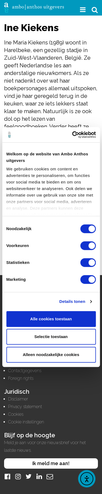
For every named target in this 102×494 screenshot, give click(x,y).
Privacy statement (25, 406)
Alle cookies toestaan (51, 319)
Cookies (15, 414)
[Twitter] (28, 476)
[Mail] (50, 476)
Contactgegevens (24, 370)
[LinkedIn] (39, 476)
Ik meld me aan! (51, 463)
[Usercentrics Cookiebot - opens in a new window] (73, 134)
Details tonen (72, 301)
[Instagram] (18, 476)
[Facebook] (7, 476)
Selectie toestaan (51, 336)
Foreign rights (20, 378)
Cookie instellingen (26, 421)
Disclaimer (18, 399)
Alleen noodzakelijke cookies (51, 354)
